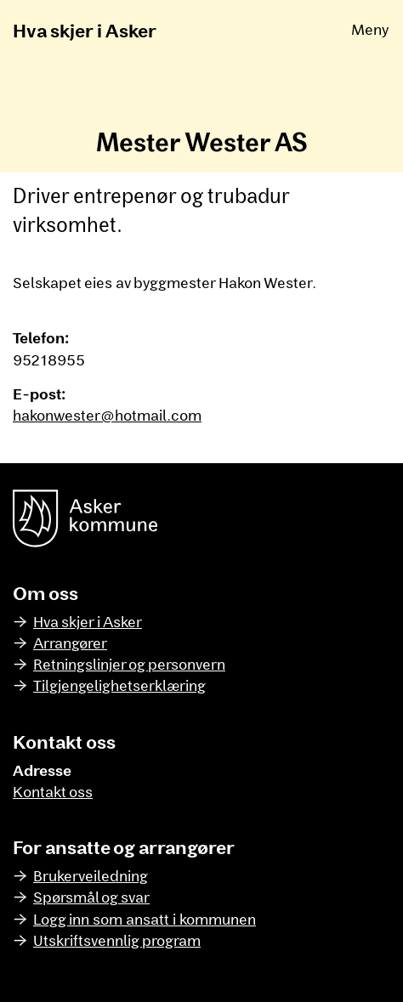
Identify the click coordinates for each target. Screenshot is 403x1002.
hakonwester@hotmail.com (107, 414)
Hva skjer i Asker (84, 30)
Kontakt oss (53, 791)
